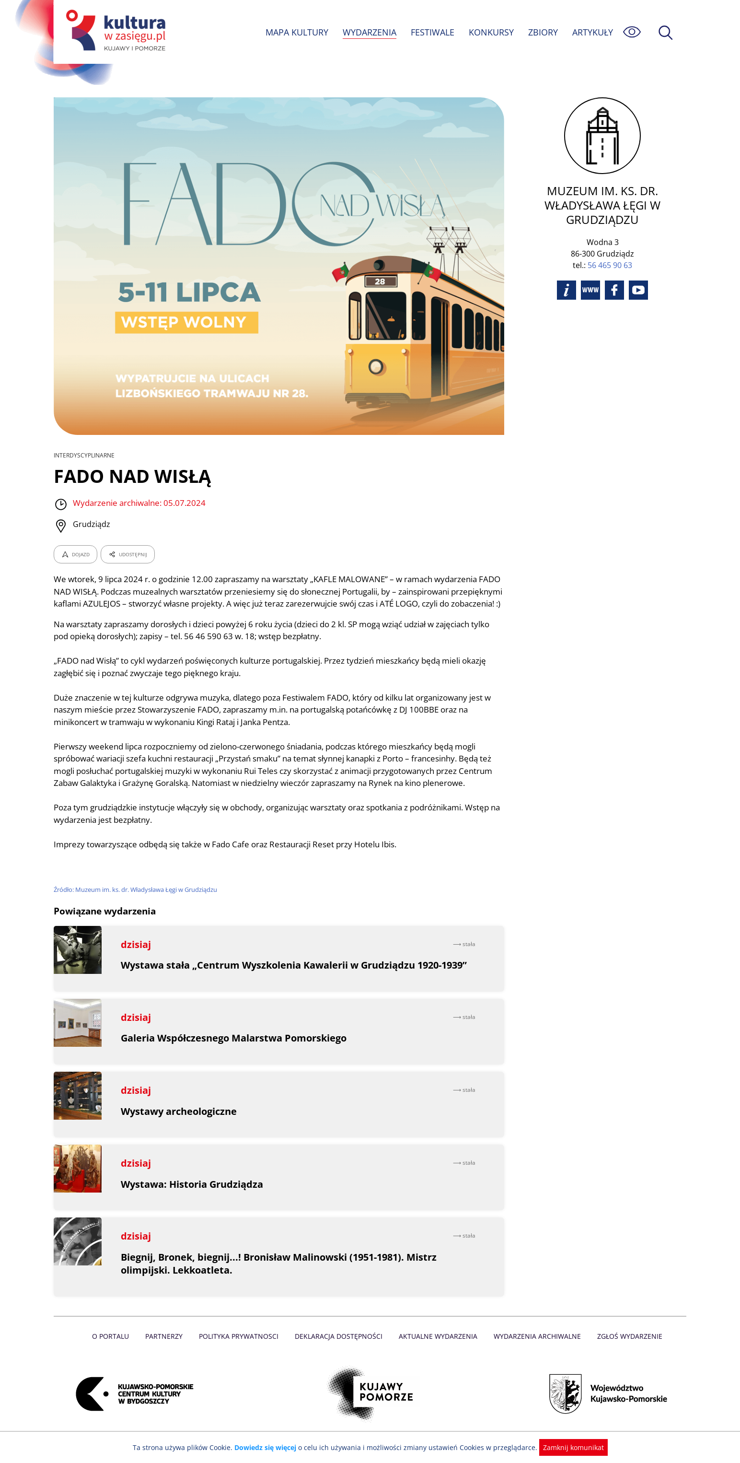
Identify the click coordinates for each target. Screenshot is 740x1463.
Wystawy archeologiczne (179, 1123)
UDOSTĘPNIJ (127, 554)
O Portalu (114, 1348)
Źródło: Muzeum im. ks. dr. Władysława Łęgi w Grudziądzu (137, 902)
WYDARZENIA (369, 32)
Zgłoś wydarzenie (626, 1348)
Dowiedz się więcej (269, 1447)
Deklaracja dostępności (339, 1348)
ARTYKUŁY (592, 32)
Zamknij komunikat (568, 1447)
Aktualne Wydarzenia (437, 1348)
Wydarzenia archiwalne (535, 1348)
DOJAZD (75, 554)
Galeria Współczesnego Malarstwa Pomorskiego (234, 1050)
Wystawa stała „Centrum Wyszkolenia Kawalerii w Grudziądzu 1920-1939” (295, 977)
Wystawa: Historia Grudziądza (192, 1196)
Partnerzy (167, 1348)
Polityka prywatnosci (241, 1348)
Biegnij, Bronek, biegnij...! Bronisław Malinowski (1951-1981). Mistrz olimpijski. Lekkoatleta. (280, 1275)
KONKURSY (490, 32)
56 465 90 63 (610, 265)
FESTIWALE (432, 32)
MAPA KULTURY (295, 32)
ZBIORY (542, 32)
